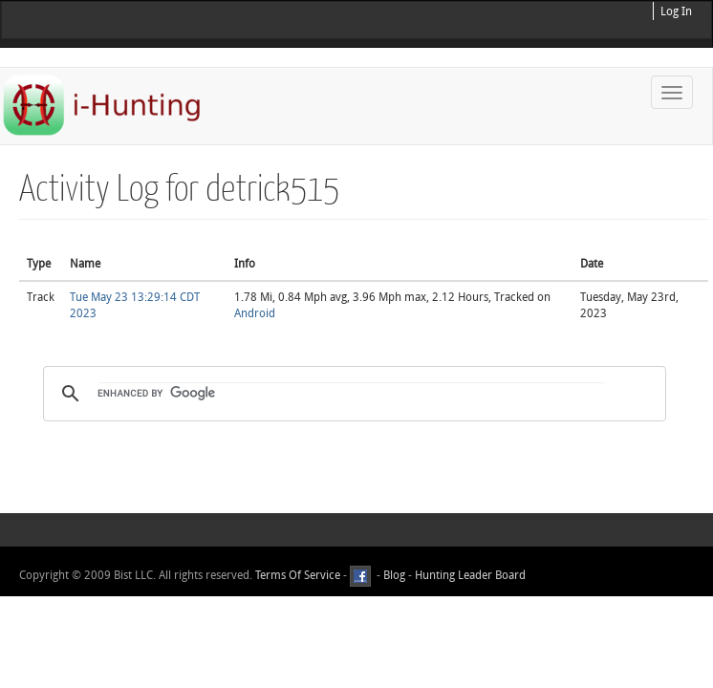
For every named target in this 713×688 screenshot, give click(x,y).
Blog (394, 575)
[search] (351, 393)
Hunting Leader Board (469, 575)
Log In (676, 11)
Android (254, 313)
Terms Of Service (297, 575)
